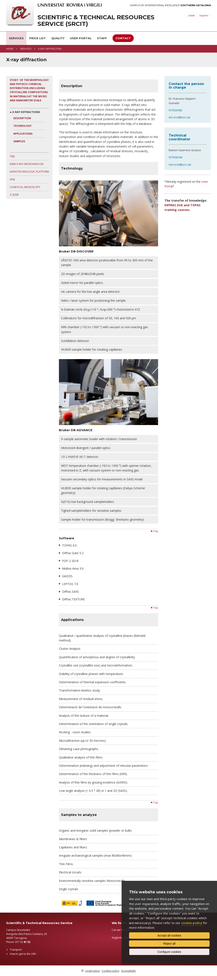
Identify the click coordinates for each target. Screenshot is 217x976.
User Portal (81, 38)
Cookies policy (110, 971)
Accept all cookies (169, 935)
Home (9, 48)
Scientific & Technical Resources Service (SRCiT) (96, 20)
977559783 (175, 110)
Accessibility (128, 971)
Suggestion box (121, 937)
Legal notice (92, 971)
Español (204, 15)
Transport (16, 949)
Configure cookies (169, 952)
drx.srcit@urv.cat (179, 117)
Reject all (169, 943)
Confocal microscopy (25, 187)
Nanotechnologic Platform (29, 171)
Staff (102, 38)
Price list (37, 38)
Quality (57, 38)
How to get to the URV (23, 954)
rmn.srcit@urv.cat (180, 164)
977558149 (175, 157)
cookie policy (191, 923)
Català (191, 15)
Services (16, 38)
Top (155, 531)
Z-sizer (14, 195)
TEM (12, 156)
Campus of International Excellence (170, 5)
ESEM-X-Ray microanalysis (26, 164)
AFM (12, 179)
